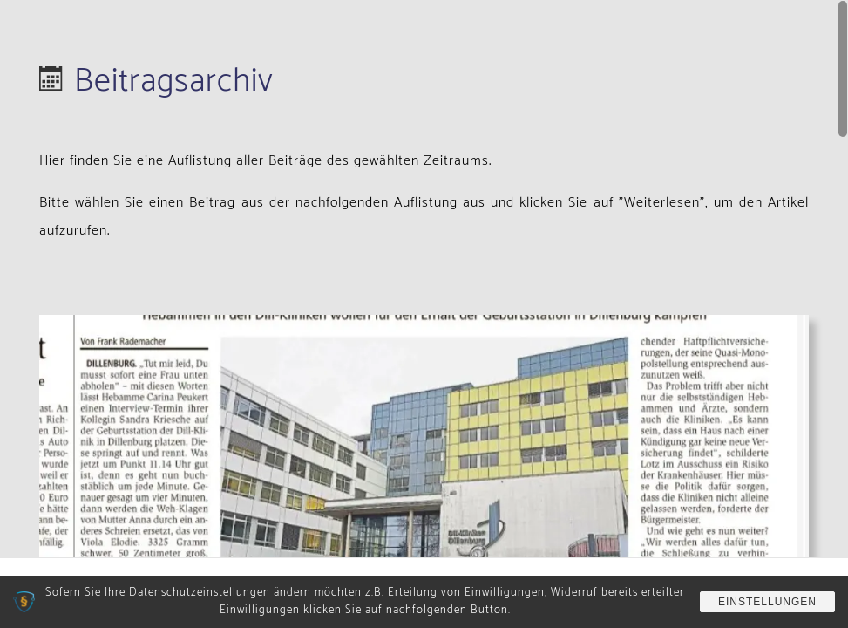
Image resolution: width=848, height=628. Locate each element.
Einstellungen (767, 602)
